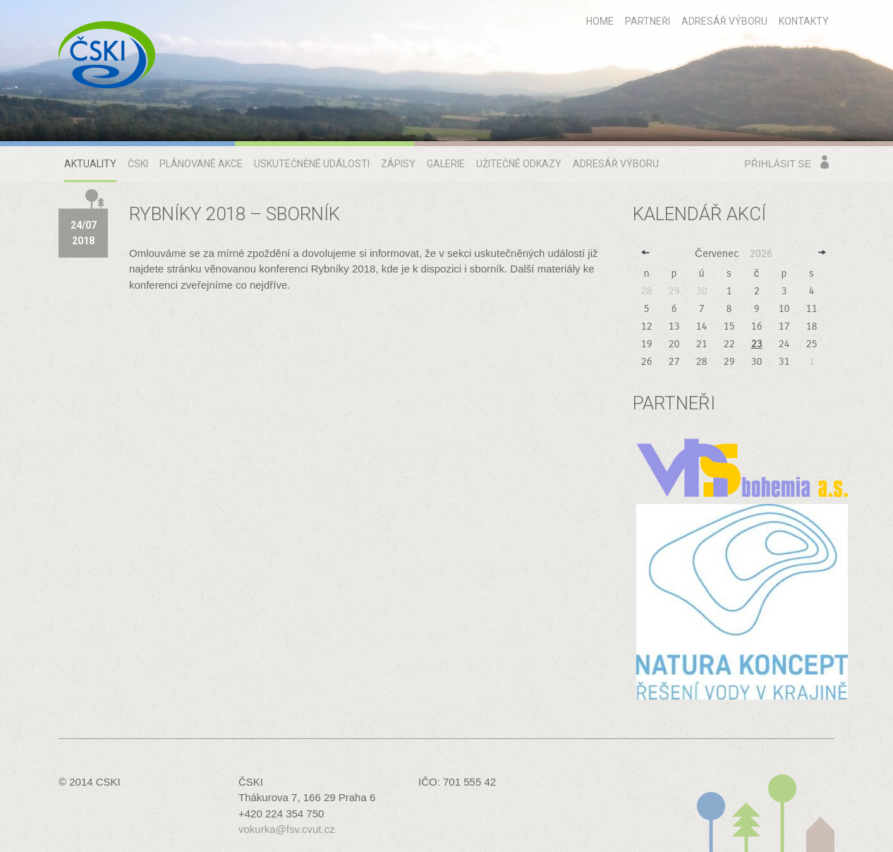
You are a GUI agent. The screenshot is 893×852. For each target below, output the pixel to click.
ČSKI (138, 163)
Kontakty (804, 21)
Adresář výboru (724, 21)
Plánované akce (201, 163)
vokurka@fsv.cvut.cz (286, 829)
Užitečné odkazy (518, 163)
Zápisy (398, 163)
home (600, 21)
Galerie (446, 163)
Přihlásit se (777, 163)
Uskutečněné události (312, 163)
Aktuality (90, 163)
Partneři (647, 21)
